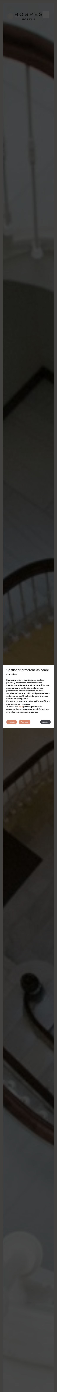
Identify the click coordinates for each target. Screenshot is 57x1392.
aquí (21, 706)
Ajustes (45, 722)
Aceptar (12, 722)
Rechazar (24, 722)
